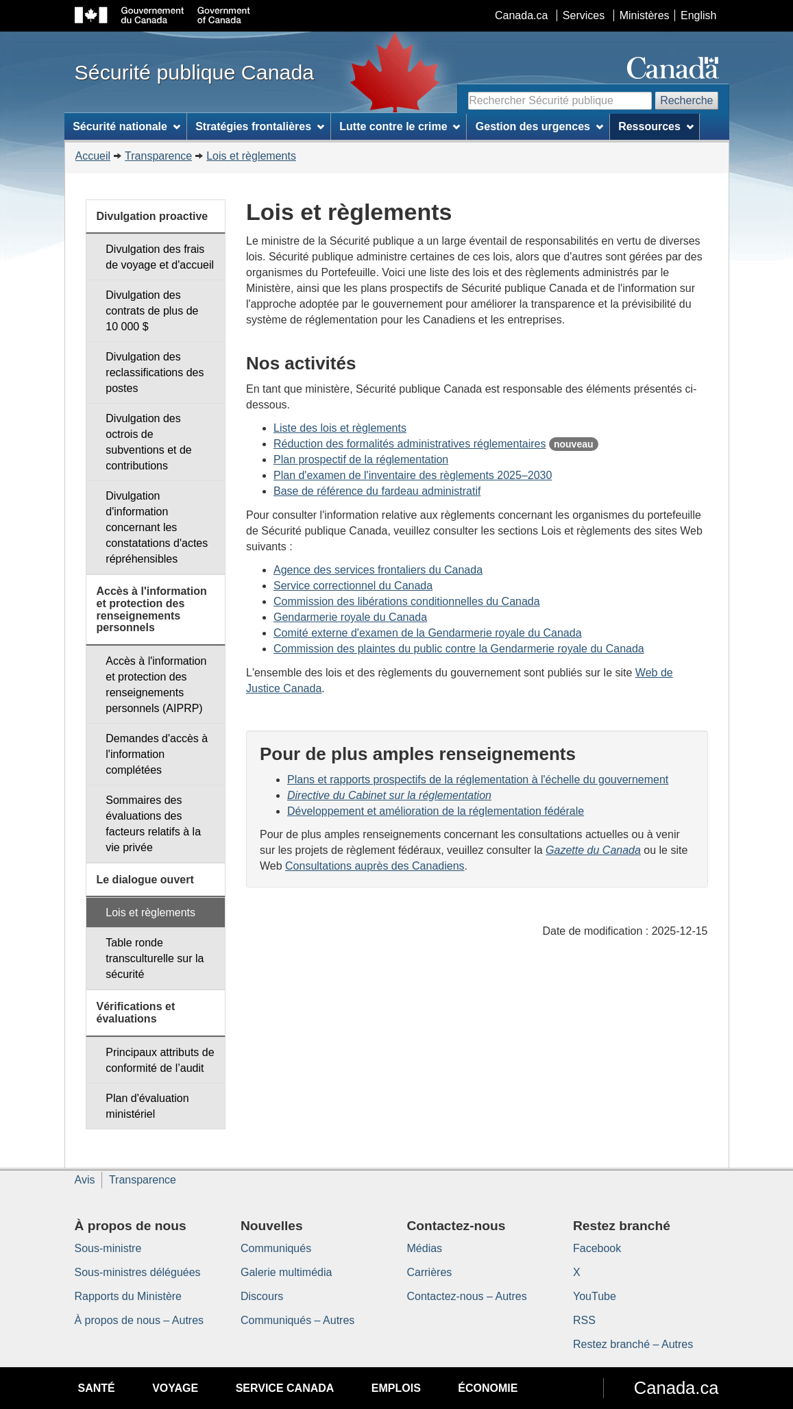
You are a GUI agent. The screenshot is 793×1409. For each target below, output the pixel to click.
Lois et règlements (251, 156)
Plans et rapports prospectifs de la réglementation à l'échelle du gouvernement (477, 779)
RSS (584, 1320)
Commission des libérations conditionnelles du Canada (406, 601)
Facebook (597, 1248)
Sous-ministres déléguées (138, 1272)
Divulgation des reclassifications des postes (155, 372)
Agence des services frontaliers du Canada (378, 570)
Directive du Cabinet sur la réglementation (389, 795)
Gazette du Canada (593, 850)
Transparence (158, 156)
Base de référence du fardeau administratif (376, 491)
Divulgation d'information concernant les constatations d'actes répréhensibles (157, 527)
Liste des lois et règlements (339, 428)
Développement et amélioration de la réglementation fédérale (435, 811)
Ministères (645, 15)
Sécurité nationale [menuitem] (126, 126)
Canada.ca (521, 15)
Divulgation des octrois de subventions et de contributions (148, 442)
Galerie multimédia (286, 1272)
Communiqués (276, 1248)
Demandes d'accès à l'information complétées (157, 754)
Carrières (429, 1272)
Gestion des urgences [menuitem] (539, 126)
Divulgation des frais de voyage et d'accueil (160, 257)
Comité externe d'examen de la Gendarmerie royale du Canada (427, 633)
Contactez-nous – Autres (467, 1296)
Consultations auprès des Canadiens (375, 866)
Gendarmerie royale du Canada (350, 617)
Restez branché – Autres (633, 1344)
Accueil (93, 156)
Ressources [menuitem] (656, 126)
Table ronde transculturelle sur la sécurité (155, 958)
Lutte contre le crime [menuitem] (399, 126)
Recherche (686, 100)
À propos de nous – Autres (139, 1320)
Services (584, 15)
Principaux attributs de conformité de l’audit (160, 1060)
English (698, 15)
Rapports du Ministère (128, 1296)
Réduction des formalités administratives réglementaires (409, 444)
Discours (262, 1296)
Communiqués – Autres (297, 1320)
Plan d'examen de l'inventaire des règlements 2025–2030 (412, 475)
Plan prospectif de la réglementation (360, 459)
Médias (425, 1248)
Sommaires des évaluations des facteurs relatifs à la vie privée (153, 823)
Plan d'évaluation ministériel (147, 1106)
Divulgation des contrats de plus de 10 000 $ (152, 310)
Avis (85, 1180)
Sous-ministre (108, 1248)
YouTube (594, 1296)
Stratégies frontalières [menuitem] (259, 126)
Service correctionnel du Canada (352, 585)
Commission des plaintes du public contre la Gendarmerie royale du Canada (458, 648)
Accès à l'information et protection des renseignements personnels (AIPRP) (156, 684)
